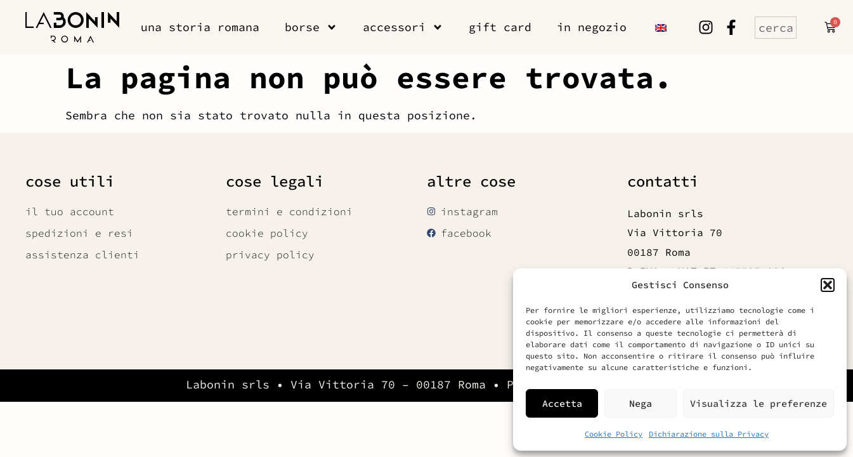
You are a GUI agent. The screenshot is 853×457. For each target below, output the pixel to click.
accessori (403, 27)
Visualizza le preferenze (758, 403)
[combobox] (776, 28)
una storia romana (200, 27)
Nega (640, 403)
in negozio (592, 27)
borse (311, 27)
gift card (500, 27)
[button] (827, 285)
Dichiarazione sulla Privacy (709, 434)
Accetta (562, 403)
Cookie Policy (613, 434)
